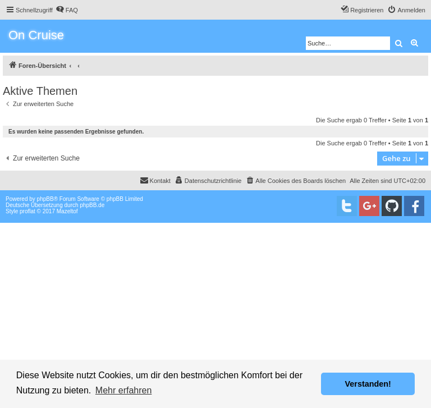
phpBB (45, 199)
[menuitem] (67, 10)
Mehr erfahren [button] (123, 390)
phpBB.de (92, 205)
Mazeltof (67, 211)
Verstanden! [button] (368, 383)
